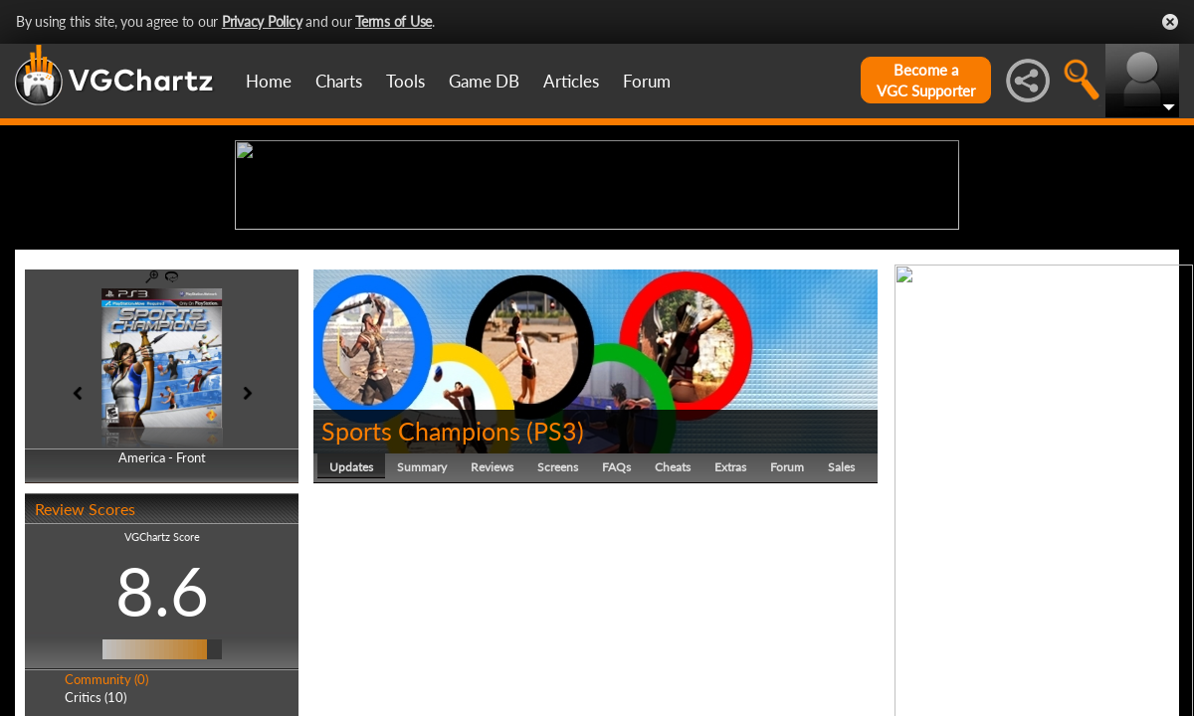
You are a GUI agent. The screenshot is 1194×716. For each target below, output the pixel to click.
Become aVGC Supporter (926, 80)
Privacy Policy (262, 21)
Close (1170, 22)
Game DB (484, 81)
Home (269, 81)
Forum (647, 81)
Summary (422, 621)
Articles (571, 81)
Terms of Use (393, 21)
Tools (405, 81)
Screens (557, 621)
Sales (841, 621)
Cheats (673, 621)
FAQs (616, 621)
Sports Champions (420, 585)
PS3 (555, 585)
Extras (730, 621)
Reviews (492, 621)
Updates (351, 621)
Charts (338, 81)
